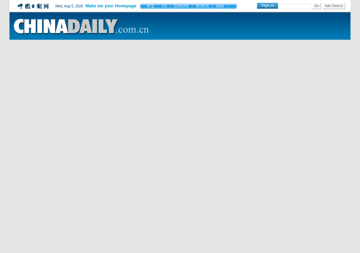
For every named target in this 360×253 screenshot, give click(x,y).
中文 (151, 6)
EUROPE (181, 6)
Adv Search (334, 6)
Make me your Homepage (110, 6)
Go (316, 6)
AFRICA (202, 6)
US (164, 6)
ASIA (220, 6)
